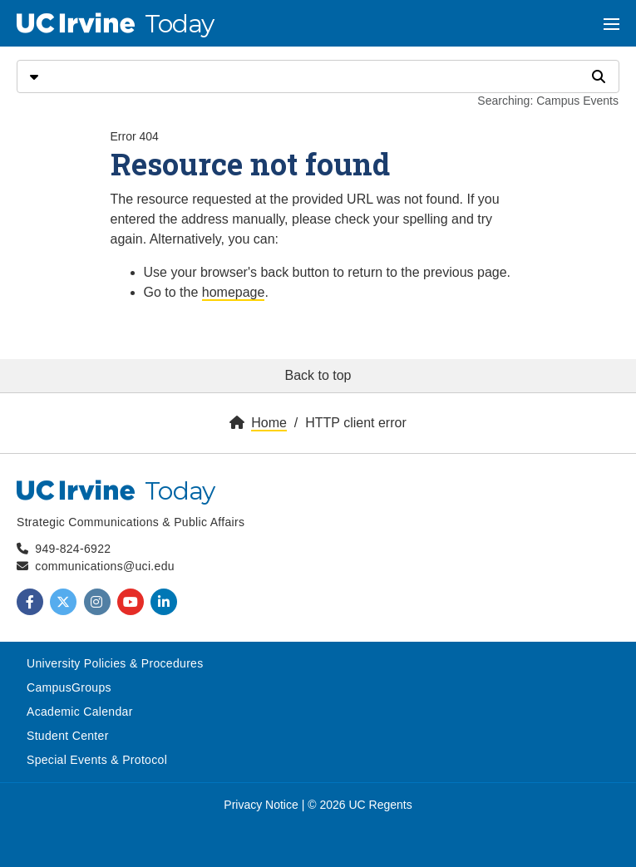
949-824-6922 (73, 548)
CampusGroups (69, 687)
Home (269, 423)
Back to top (317, 375)
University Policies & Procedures (115, 663)
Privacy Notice (261, 804)
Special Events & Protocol (97, 759)
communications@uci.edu (105, 566)
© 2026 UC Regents (360, 804)
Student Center (68, 735)
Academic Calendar (80, 711)
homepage (233, 292)
